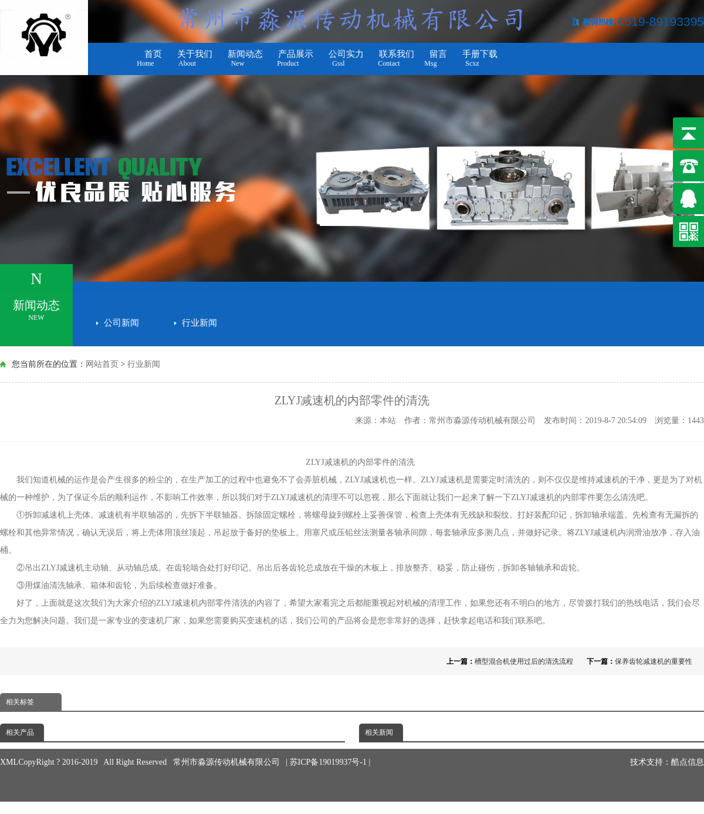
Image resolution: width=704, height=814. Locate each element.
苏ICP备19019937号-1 (329, 745)
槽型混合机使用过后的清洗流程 (524, 661)
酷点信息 (687, 745)
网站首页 (102, 364)
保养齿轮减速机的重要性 (653, 661)
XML (9, 745)
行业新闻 (199, 320)
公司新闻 (121, 320)
